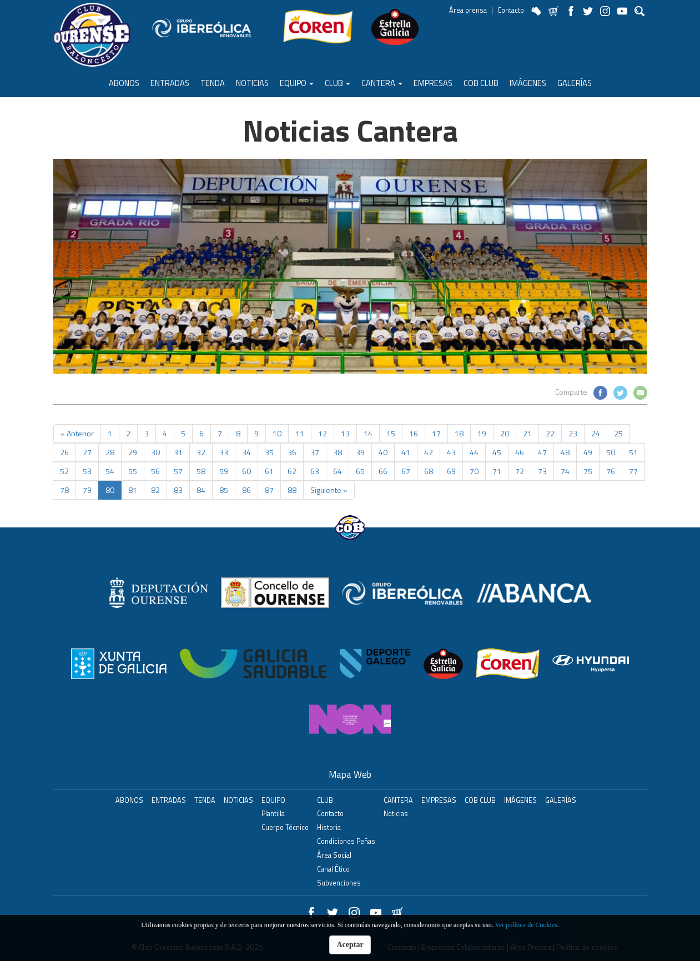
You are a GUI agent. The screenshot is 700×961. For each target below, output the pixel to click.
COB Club (481, 83)
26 (64, 452)
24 (595, 433)
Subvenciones (339, 883)
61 (269, 471)
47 (542, 452)
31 (178, 452)
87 (269, 490)
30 (155, 452)
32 (201, 452)
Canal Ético (333, 869)
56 (155, 471)
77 (633, 471)
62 (292, 471)
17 (436, 433)
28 (109, 452)
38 (337, 452)
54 (109, 471)
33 (223, 452)
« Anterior (77, 433)
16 (413, 433)
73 (542, 471)
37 (314, 452)
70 (474, 471)
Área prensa (468, 10)
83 (178, 490)
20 (504, 433)
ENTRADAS (169, 83)
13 (345, 433)
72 (519, 471)
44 (474, 452)
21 (527, 433)
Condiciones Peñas (346, 841)
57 (178, 471)
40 (383, 452)
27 (87, 452)
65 (360, 471)
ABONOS (124, 83)
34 (246, 452)
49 (587, 452)
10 (277, 433)
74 (565, 471)
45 (496, 452)
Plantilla (273, 813)
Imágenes (528, 83)
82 (155, 490)
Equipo (297, 83)
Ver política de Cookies (526, 925)
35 (269, 452)
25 (618, 433)
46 (519, 452)
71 (496, 471)
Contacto (510, 10)
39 (360, 452)
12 (322, 433)
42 (428, 452)
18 (459, 433)
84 (201, 490)
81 (132, 490)
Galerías (574, 83)
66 (383, 471)
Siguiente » (329, 490)
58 (201, 471)
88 (292, 490)
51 (633, 452)
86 (246, 490)
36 (292, 452)
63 (314, 471)
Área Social (334, 855)
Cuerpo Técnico (285, 827)
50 (610, 452)
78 (64, 490)
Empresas (433, 83)
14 (368, 433)
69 (451, 471)
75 (587, 471)
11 (299, 433)
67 (405, 471)
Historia (329, 827)
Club (337, 83)
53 (87, 471)
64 (337, 471)
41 (405, 452)
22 (550, 433)
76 (610, 471)
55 (132, 471)
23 (572, 433)
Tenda (212, 83)
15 (390, 433)
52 (64, 471)
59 (223, 471)
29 (132, 452)
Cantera (381, 83)
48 (565, 452)
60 (246, 471)
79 (87, 490)
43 (451, 452)
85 (223, 490)
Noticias (252, 83)
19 (481, 433)
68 (428, 471)
